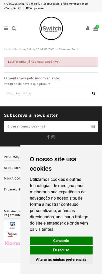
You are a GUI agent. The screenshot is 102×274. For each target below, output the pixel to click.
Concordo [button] (61, 241)
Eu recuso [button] (61, 250)
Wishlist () (12, 8)
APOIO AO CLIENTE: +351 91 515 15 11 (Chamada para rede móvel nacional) (46, 3)
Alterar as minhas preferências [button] (61, 259)
